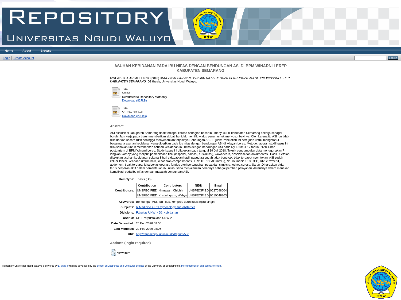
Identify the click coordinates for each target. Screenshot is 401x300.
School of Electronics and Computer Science (120, 266)
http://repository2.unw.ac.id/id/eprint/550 (162, 234)
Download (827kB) (134, 100)
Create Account (23, 58)
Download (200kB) (134, 116)
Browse (46, 50)
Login (6, 58)
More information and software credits (201, 266)
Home (9, 50)
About (27, 50)
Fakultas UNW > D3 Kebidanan (157, 212)
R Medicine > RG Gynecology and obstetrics (165, 207)
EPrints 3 (63, 266)
